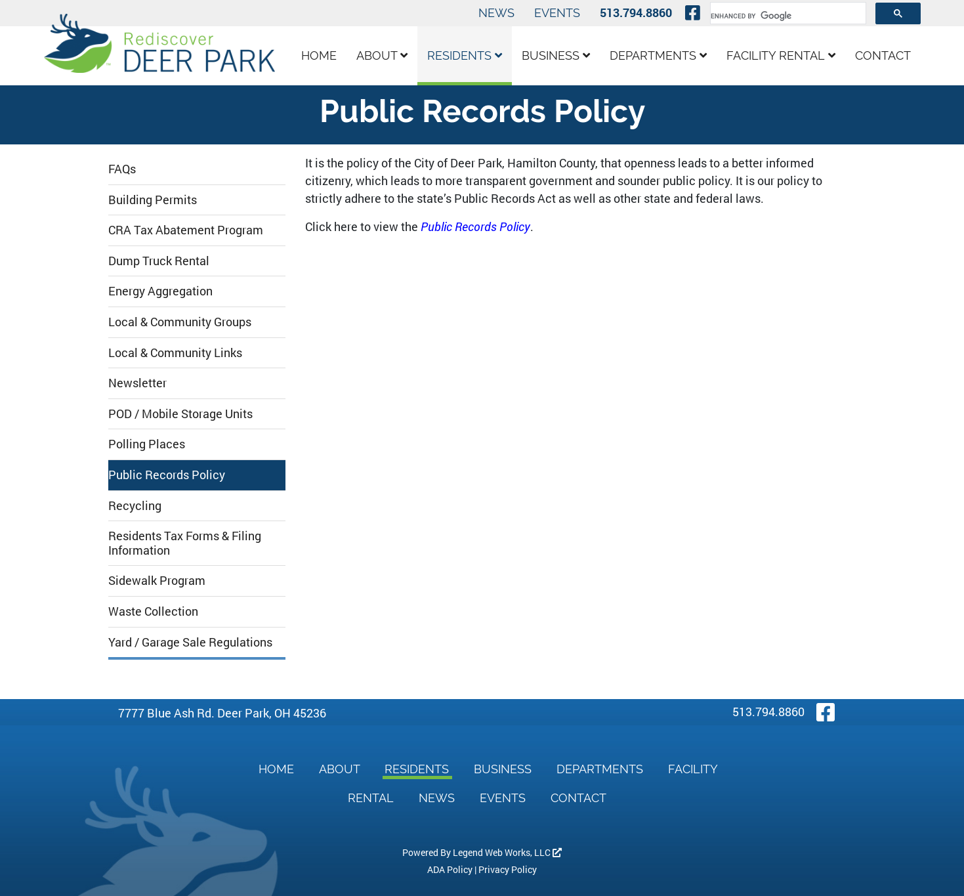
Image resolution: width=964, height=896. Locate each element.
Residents (464, 55)
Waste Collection (153, 611)
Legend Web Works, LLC (507, 852)
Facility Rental (780, 55)
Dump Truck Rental (158, 260)
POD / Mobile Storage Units (180, 413)
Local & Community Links (175, 352)
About (382, 55)
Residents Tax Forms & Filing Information (184, 543)
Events (557, 13)
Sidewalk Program (156, 580)
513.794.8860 (636, 12)
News (496, 13)
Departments (658, 55)
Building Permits (152, 199)
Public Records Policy (166, 474)
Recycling (134, 505)
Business (556, 55)
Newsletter (137, 383)
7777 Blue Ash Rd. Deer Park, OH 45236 (222, 713)
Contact (883, 55)
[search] (787, 15)
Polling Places (146, 444)
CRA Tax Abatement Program (185, 230)
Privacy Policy (507, 869)
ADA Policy (449, 869)
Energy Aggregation (160, 291)
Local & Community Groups (179, 322)
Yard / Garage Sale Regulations (190, 642)
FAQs (122, 169)
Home (319, 55)
